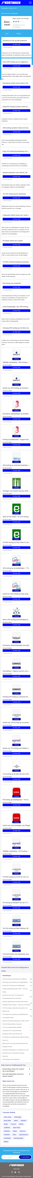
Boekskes (23, 1120)
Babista (6, 1141)
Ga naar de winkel (7, 365)
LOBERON (7, 1127)
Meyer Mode (16, 1127)
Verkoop (18, 33)
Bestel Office (7, 1120)
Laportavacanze (23, 1134)
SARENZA (7, 1131)
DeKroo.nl (22, 1131)
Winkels (11, 8)
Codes (7, 33)
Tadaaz (15, 1131)
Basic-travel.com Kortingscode (9, 13)
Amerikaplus (7, 1138)
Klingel (6, 1124)
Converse (13, 1124)
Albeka (16, 1120)
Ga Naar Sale (16, 44)
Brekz (14, 1134)
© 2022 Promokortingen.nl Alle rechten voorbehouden (16, 1176)
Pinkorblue (7, 1134)
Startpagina (4, 8)
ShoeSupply (17, 1117)
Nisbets (21, 1124)
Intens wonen (7, 1117)
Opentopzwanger (18, 1138)
